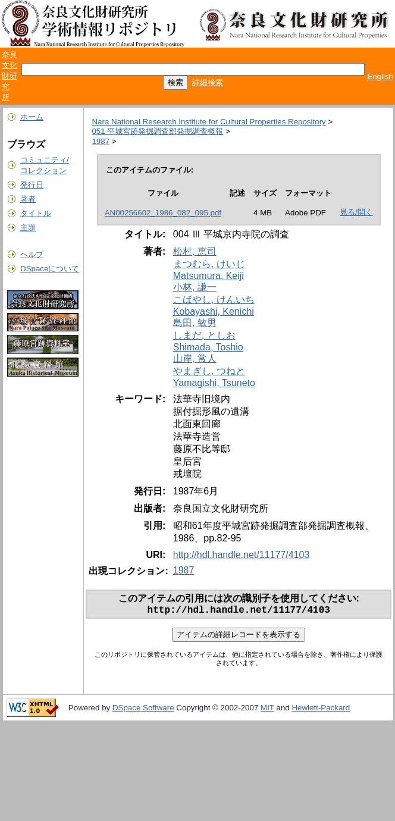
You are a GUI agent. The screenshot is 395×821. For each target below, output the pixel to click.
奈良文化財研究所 (9, 76)
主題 (28, 227)
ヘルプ (31, 254)
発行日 (31, 184)
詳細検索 (207, 82)
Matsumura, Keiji (208, 276)
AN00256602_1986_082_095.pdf (163, 212)
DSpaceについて (49, 268)
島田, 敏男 (195, 323)
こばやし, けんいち (214, 299)
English (380, 76)
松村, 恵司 (195, 251)
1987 (100, 141)
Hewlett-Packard (320, 710)
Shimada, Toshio (208, 347)
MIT (267, 710)
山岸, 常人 (195, 358)
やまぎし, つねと (209, 371)
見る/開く (356, 212)
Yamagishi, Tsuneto (214, 383)
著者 (28, 199)
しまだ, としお (204, 335)
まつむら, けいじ (209, 264)
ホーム (31, 116)
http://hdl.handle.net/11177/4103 (241, 555)
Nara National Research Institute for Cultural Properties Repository (208, 121)
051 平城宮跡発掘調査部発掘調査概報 (157, 131)
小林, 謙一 (195, 287)
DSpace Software (143, 710)
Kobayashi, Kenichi (213, 311)
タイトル (35, 213)
